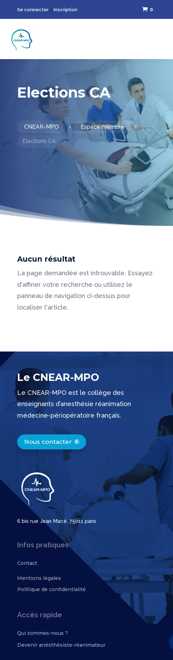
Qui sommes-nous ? (42, 633)
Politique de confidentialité (51, 589)
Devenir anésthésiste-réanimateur (61, 645)
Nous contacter (48, 441)
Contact (27, 563)
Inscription (65, 9)
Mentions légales (39, 578)
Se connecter (33, 9)
